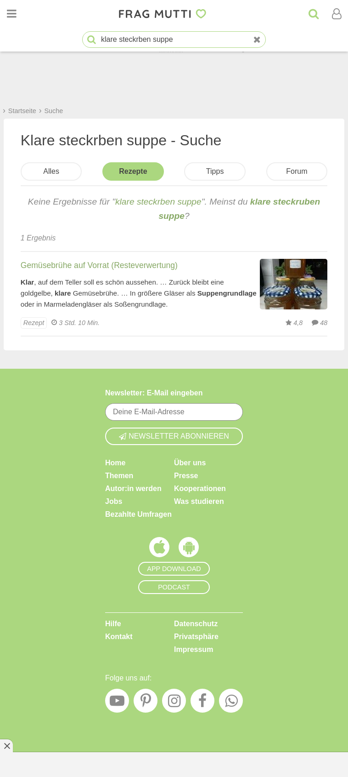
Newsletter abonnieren (174, 436)
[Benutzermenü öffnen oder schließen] (336, 14)
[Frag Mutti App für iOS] (159, 549)
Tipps (215, 171)
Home (115, 463)
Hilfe (113, 624)
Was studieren (199, 501)
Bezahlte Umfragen (138, 514)
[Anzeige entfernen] (6, 745)
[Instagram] (174, 703)
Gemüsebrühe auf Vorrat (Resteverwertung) (99, 265)
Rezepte (133, 171)
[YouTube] (117, 703)
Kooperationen (200, 488)
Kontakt (119, 636)
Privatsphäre (196, 636)
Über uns (190, 463)
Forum (296, 171)
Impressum (193, 649)
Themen (119, 476)
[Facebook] (202, 703)
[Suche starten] (91, 39)
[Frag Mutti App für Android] (189, 549)
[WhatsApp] (231, 703)
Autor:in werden (133, 488)
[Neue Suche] (257, 39)
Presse (186, 476)
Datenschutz (196, 624)
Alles (51, 171)
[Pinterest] (145, 703)
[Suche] (313, 14)
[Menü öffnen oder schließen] (11, 14)
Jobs (113, 501)
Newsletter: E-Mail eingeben (154, 393)
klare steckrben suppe (158, 201)
